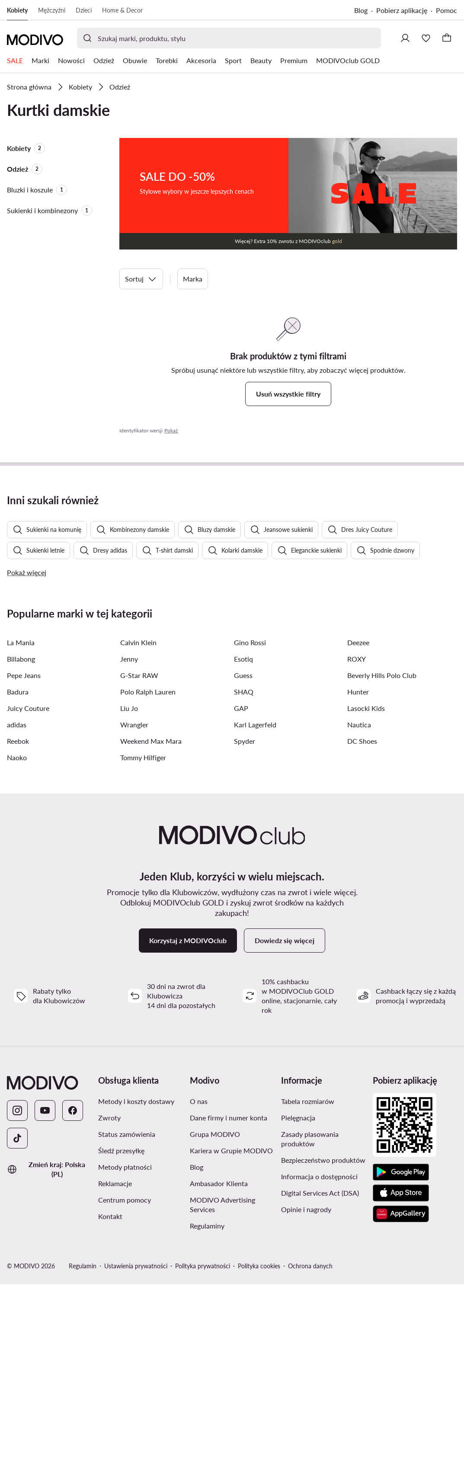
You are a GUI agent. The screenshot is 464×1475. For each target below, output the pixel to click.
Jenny (129, 849)
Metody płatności (125, 1357)
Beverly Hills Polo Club (381, 866)
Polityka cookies (259, 1456)
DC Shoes (362, 932)
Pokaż (171, 430)
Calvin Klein (138, 833)
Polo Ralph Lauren (148, 882)
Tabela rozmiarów (307, 1292)
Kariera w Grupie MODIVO (231, 1341)
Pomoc (446, 10)
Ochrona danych (310, 1456)
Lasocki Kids (366, 899)
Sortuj (141, 279)
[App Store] (401, 1383)
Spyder (244, 932)
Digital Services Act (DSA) (320, 1383)
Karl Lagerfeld (255, 915)
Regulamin (82, 1456)
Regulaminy (207, 1416)
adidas (16, 915)
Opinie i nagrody (306, 1400)
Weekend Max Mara (151, 932)
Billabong (21, 849)
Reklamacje (115, 1374)
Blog (361, 10)
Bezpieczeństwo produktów (323, 1351)
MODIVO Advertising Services (222, 1395)
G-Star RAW (139, 866)
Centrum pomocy (124, 1390)
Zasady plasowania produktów (310, 1329)
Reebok (18, 932)
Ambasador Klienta (219, 1374)
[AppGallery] (401, 1404)
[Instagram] (17, 1301)
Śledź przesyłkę (121, 1341)
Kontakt (110, 1407)
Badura (18, 882)
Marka (192, 279)
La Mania (21, 833)
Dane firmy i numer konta (228, 1308)
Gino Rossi (250, 833)
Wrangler (134, 915)
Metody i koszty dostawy (136, 1292)
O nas (199, 1292)
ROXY (356, 849)
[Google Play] (401, 1363)
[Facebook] (72, 1301)
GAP (241, 899)
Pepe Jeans (24, 866)
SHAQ (243, 882)
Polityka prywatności (202, 1456)
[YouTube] (45, 1301)
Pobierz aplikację (401, 10)
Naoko (17, 948)
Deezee (358, 833)
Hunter (358, 882)
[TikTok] (17, 1328)
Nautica (359, 915)
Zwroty (109, 1308)
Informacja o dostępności (319, 1367)
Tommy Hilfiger (143, 948)
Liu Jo (129, 899)
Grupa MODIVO (215, 1325)
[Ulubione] (426, 38)
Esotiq (243, 849)
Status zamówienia (126, 1325)
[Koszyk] (446, 38)
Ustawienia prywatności (135, 1456)
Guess (243, 866)
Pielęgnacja (298, 1308)
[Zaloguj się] (405, 38)
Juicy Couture (28, 899)
